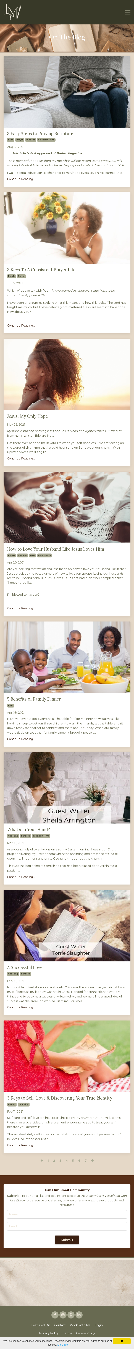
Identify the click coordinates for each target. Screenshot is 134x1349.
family (11, 276)
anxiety (11, 1104)
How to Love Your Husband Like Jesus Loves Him (55, 549)
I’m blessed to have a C (23, 594)
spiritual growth (46, 140)
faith (10, 140)
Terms (67, 1333)
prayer (19, 140)
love (32, 555)
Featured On (40, 1325)
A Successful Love (25, 967)
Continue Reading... (21, 179)
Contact (60, 1325)
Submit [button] (67, 1240)
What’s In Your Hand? (28, 829)
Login (99, 1325)
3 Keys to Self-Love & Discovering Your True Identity (59, 1098)
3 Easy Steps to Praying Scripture (40, 133)
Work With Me (80, 1325)
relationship (44, 555)
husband (22, 555)
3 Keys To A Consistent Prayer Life (41, 269)
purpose (30, 140)
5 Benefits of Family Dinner (34, 699)
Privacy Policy (49, 1333)
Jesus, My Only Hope (27, 416)
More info (62, 1344)
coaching (13, 836)
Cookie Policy (85, 1333)
